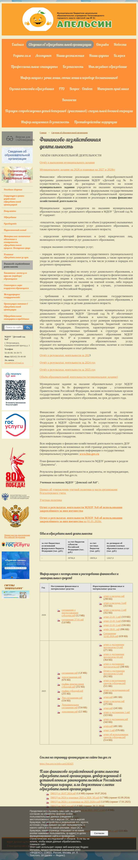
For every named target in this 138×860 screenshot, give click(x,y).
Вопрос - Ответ (80, 88)
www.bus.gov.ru (89, 454)
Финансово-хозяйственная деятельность (17, 265)
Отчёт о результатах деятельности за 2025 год (67, 369)
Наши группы (99, 55)
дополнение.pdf (70, 711)
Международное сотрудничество (12, 296)
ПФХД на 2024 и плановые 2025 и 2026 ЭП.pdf (75, 797)
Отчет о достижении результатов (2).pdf (114, 672)
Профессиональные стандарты (34, 66)
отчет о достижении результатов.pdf (113, 665)
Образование (10, 217)
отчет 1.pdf (109, 730)
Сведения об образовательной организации (60, 44)
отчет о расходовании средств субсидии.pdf (114, 682)
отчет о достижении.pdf (115, 719)
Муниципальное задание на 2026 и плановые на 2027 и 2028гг (77, 169)
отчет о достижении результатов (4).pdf (113, 655)
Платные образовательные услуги (16, 256)
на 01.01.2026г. (92, 521)
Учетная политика (51, 500)
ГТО (62, 88)
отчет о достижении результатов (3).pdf (113, 646)
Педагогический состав (15, 229)
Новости (120, 44)
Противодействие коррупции (95, 122)
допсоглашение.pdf (71, 677)
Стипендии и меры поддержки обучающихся (16, 286)
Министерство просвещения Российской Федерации (17, 536)
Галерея (119, 55)
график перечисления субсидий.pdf (73, 685)
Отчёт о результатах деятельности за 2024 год (67, 362)
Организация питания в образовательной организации (16, 306)
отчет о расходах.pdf (113, 596)
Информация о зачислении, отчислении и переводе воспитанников (69, 77)
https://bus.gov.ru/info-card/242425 (56, 763)
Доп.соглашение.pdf (72, 698)
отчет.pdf (108, 697)
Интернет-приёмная (113, 88)
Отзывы (102, 44)
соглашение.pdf (70, 673)
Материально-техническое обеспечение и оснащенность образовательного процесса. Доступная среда (17, 242)
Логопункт (43, 55)
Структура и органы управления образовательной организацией (14, 200)
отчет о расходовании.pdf (116, 690)
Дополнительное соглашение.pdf (70, 706)
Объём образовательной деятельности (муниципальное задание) (79, 377)
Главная (18, 44)
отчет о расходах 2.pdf (114, 610)
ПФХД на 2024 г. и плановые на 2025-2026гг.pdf (75, 802)
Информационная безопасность (45, 122)
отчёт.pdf (108, 726)
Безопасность (73, 66)
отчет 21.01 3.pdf (112, 621)
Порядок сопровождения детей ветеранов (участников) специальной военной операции (69, 111)
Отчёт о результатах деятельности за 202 (64, 355)
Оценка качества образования (31, 88)
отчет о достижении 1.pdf (116, 712)
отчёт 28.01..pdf (111, 629)
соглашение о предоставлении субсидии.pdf (70, 613)
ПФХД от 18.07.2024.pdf (63, 793)
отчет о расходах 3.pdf (114, 603)
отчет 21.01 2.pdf (112, 625)
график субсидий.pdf (72, 691)
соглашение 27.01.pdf (73, 619)
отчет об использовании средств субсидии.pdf (115, 736)
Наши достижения (70, 55)
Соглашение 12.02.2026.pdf (110, 635)
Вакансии (69, 100)
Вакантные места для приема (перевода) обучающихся (15, 275)
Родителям (22, 55)
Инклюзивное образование (107, 66)
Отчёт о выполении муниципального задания (67, 162)
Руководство (10, 223)
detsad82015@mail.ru (14, 363)
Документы (10, 210)
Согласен (99, 833)
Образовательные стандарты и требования (16, 317)
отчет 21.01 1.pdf (112, 617)
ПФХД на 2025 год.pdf (62, 806)
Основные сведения (13, 189)
